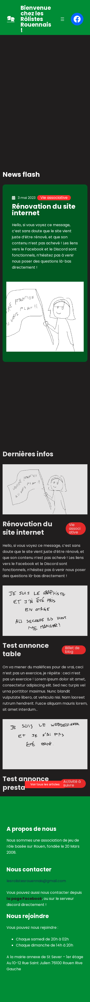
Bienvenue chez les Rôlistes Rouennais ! (36, 19)
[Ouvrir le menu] (62, 19)
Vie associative (54, 197)
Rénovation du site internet (44, 210)
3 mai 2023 (27, 197)
